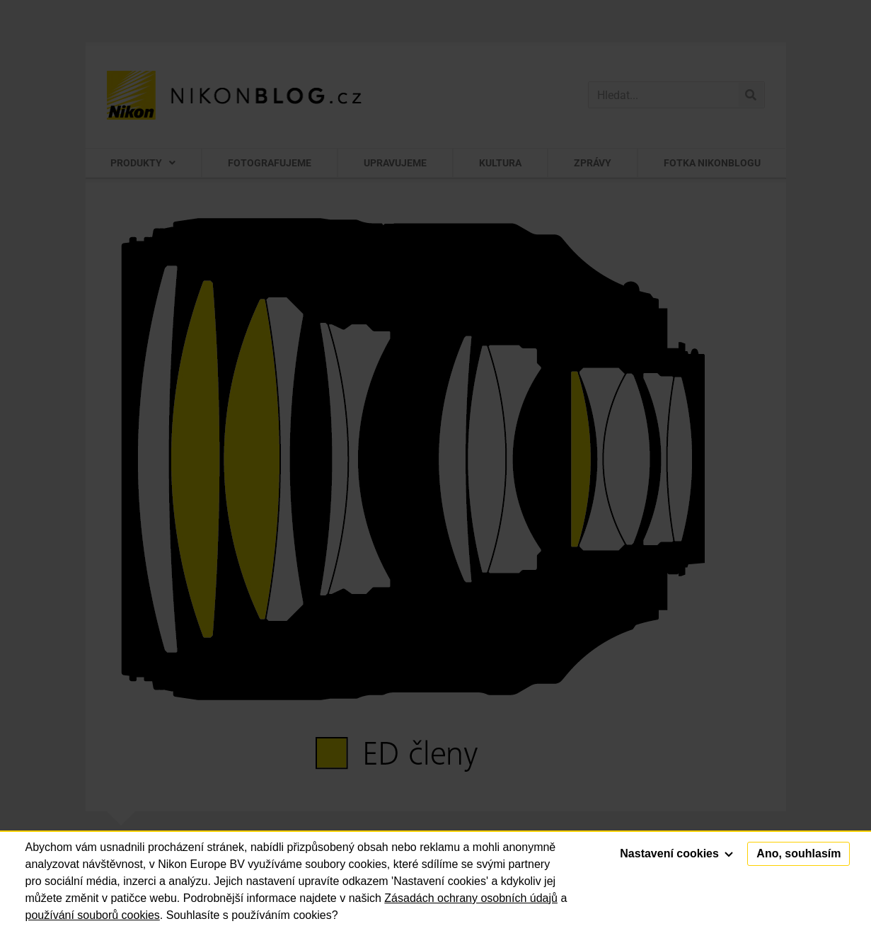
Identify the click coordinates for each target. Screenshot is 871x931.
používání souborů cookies (92, 915)
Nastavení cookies (676, 853)
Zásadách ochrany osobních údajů (471, 898)
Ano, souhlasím (798, 853)
